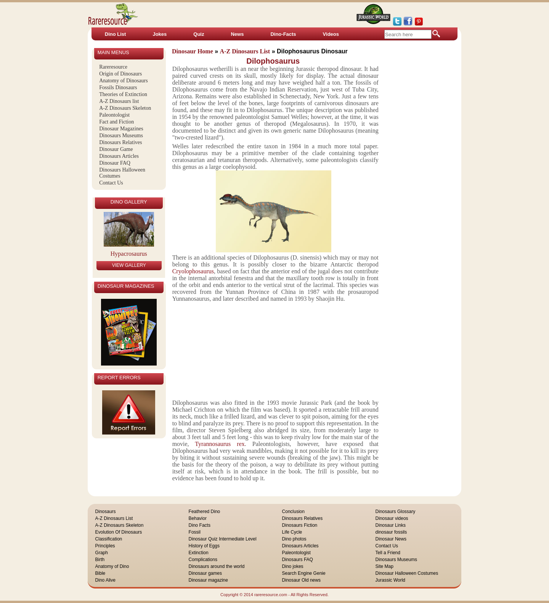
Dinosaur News (391, 539)
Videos (331, 34)
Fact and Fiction (116, 122)
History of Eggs (204, 545)
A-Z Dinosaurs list (119, 101)
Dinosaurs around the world (217, 566)
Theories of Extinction (123, 94)
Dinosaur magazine (208, 580)
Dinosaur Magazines (121, 129)
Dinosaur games (205, 573)
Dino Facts (199, 525)
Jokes (159, 34)
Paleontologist (114, 115)
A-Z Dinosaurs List (114, 518)
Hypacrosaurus (129, 253)
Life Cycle (292, 532)
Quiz (198, 34)
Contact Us (111, 183)
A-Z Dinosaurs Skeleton (125, 108)
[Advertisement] (274, 350)
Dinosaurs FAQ (297, 559)
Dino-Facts (283, 34)
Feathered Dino (204, 511)
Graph (101, 552)
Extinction (199, 552)
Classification (108, 539)
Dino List (115, 34)
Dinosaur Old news (301, 580)
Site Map (384, 566)
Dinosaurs (105, 511)
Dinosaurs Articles (119, 156)
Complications (203, 559)
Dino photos (294, 539)
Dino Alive (105, 580)
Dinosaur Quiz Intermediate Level (223, 539)
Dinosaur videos (392, 518)
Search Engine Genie (304, 573)
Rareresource (113, 67)
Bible (100, 573)
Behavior (198, 518)
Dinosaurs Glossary (396, 511)
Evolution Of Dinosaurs (118, 532)
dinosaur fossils (391, 532)
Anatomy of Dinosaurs (123, 80)
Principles (105, 545)
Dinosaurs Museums (121, 135)
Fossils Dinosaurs (118, 87)
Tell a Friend (388, 552)
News (237, 34)
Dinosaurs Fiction (300, 525)
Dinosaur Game (116, 149)
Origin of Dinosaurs (120, 74)
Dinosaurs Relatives (120, 142)
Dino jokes (292, 566)
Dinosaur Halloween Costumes (407, 573)
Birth (100, 559)
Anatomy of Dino (112, 566)
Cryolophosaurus (193, 271)
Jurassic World (390, 580)
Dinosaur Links (391, 525)
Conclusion (293, 511)
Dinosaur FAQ (114, 163)
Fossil (195, 532)
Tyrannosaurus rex (217, 444)
